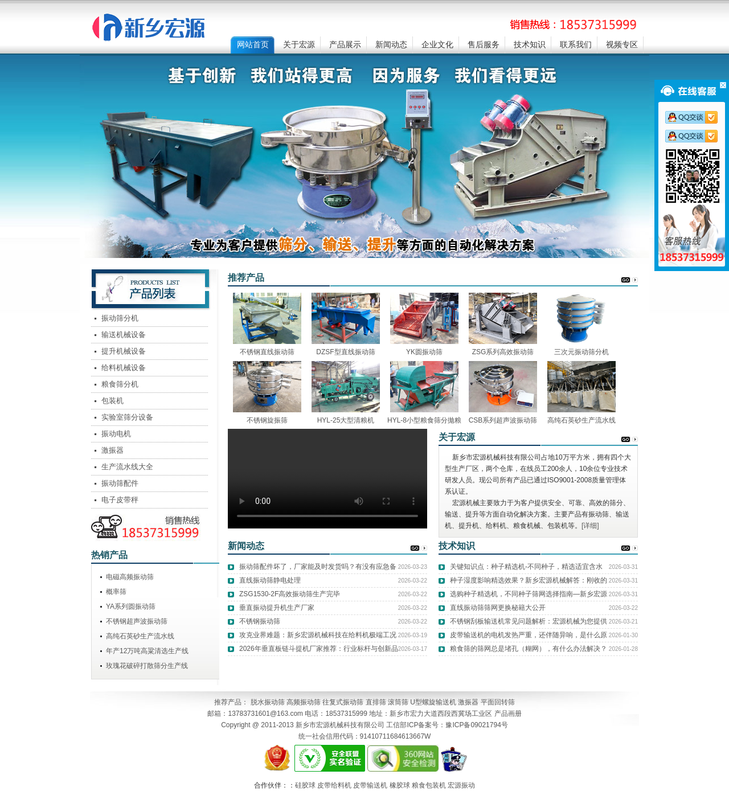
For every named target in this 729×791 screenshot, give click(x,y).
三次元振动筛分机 (581, 352)
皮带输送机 (370, 785)
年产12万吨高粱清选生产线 (147, 651)
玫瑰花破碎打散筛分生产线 (147, 666)
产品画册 (508, 714)
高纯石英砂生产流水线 (581, 420)
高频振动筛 (303, 702)
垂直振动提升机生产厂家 (276, 608)
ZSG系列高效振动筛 (503, 352)
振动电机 (116, 433)
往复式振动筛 (342, 702)
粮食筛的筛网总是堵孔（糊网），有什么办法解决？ (528, 649)
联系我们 (576, 44)
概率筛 (116, 592)
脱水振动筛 (268, 702)
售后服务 (483, 44)
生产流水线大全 (127, 466)
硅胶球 (305, 785)
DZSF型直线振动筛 (345, 352)
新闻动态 (391, 44)
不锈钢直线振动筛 (267, 352)
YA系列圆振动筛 (130, 606)
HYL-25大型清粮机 (346, 420)
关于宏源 (299, 44)
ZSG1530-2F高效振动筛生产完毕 (289, 594)
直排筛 (376, 702)
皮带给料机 (334, 785)
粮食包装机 (429, 785)
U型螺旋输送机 (433, 702)
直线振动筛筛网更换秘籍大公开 (498, 608)
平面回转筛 (498, 702)
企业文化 (437, 44)
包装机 (112, 400)
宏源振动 (461, 785)
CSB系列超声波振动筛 (503, 420)
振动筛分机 (119, 318)
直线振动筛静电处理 (270, 580)
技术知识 (530, 44)
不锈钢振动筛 (259, 621)
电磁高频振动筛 (130, 577)
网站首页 (253, 44)
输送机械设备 (123, 334)
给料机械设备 (123, 367)
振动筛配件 (119, 483)
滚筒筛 (398, 702)
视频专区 (622, 44)
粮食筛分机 (119, 384)
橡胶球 (400, 785)
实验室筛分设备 (127, 417)
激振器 (112, 450)
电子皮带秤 (119, 499)
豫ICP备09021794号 (476, 725)
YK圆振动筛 (424, 352)
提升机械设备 (123, 351)
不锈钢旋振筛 (267, 420)
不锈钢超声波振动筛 (136, 621)
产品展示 (345, 44)
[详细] (590, 526)
